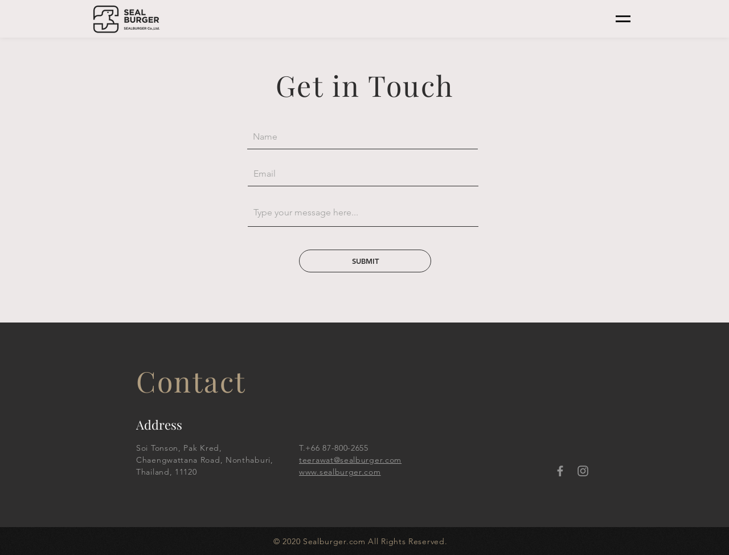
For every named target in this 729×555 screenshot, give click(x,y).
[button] (623, 18)
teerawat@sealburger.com (350, 460)
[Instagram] (583, 471)
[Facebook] (560, 471)
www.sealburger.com (340, 472)
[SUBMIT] (365, 261)
